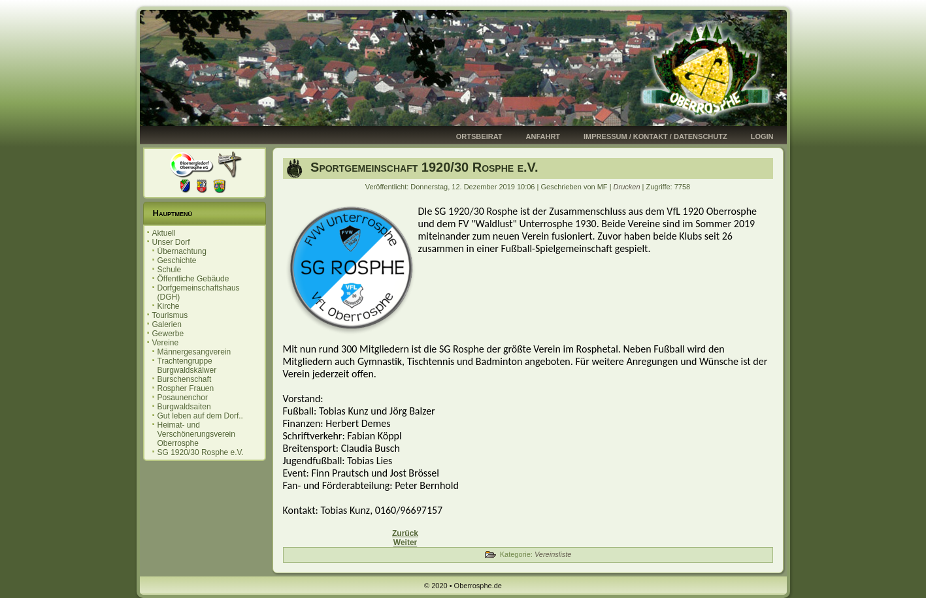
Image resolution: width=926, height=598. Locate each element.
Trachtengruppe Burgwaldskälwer (187, 365)
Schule (169, 269)
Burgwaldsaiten (184, 406)
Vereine (165, 342)
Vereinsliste (553, 554)
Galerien (167, 324)
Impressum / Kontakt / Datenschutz (655, 136)
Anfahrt (543, 136)
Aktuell (164, 233)
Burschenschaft (184, 379)
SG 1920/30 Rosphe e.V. (200, 452)
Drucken (628, 187)
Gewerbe (168, 333)
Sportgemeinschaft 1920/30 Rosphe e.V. (422, 167)
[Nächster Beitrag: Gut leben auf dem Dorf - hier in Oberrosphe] (405, 542)
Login (762, 136)
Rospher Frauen (185, 388)
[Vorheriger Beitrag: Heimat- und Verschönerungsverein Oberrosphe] (405, 533)
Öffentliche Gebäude (193, 278)
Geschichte (177, 260)
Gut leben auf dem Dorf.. (200, 415)
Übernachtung (182, 251)
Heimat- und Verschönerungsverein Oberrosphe (196, 434)
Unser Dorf (171, 242)
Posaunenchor (182, 397)
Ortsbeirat (479, 136)
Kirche (168, 306)
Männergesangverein (194, 351)
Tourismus (170, 315)
